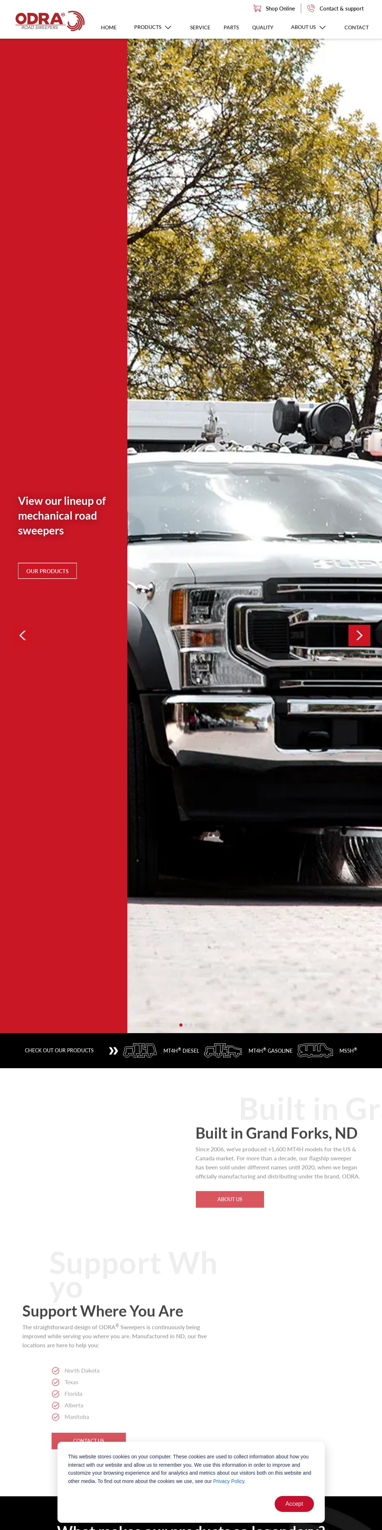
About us (309, 27)
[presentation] (23, 635)
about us (230, 1175)
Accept (294, 1504)
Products (153, 27)
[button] (181, 1025)
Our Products (47, 571)
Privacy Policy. (229, 1481)
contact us (88, 1417)
